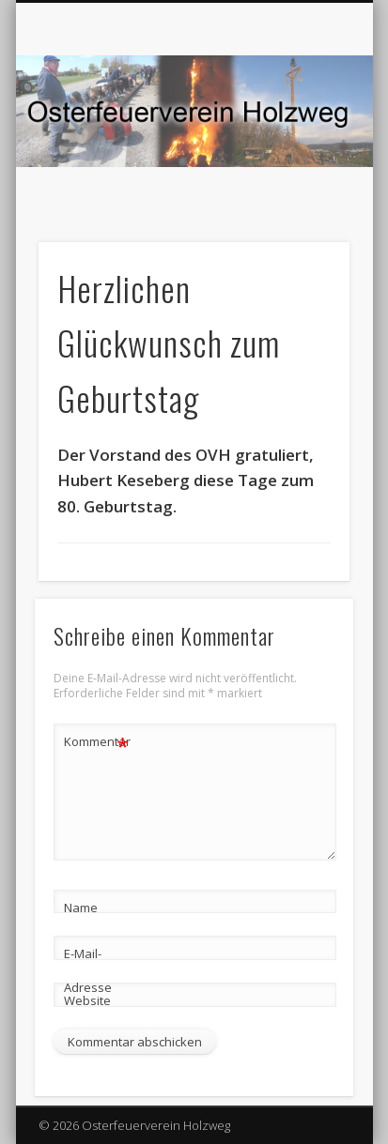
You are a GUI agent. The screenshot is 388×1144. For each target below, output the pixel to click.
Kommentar (97, 741)
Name (81, 907)
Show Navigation (303, 168)
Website (87, 1000)
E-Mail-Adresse (88, 970)
